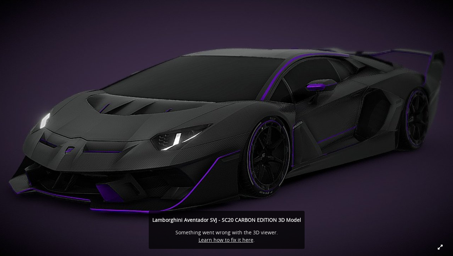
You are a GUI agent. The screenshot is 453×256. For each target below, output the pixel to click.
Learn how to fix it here (226, 239)
